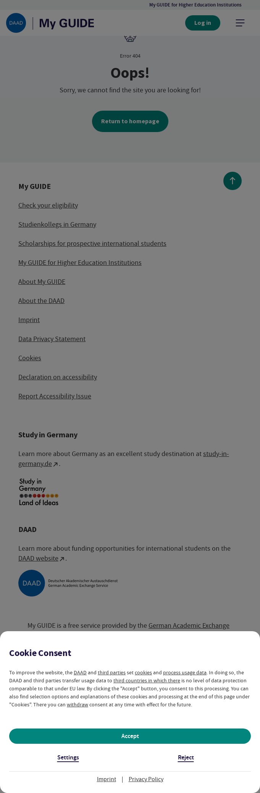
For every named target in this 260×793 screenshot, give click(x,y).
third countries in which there (146, 680)
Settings (68, 757)
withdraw (77, 704)
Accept (130, 736)
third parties (112, 672)
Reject (186, 757)
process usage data (185, 672)
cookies (143, 672)
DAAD (80, 672)
